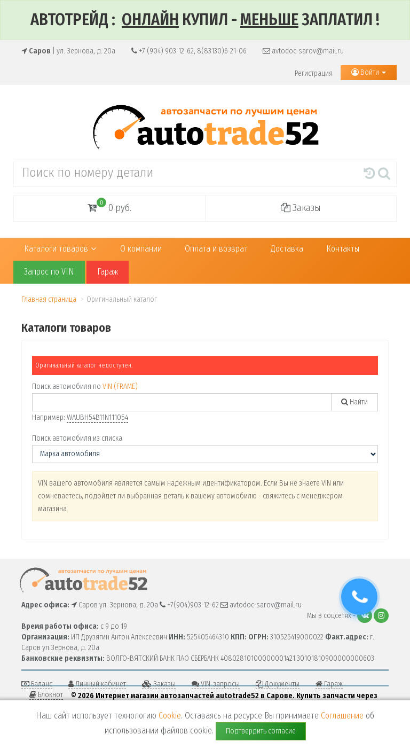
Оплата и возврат (216, 249)
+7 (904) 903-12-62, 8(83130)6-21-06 (189, 51)
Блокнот (46, 694)
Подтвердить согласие (261, 731)
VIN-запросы (216, 684)
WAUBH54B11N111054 (97, 417)
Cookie (170, 715)
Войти (368, 72)
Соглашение (342, 715)
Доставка (287, 249)
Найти (354, 402)
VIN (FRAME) (120, 386)
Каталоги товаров (60, 249)
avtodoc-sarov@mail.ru (303, 51)
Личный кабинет (97, 684)
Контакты (342, 249)
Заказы (301, 208)
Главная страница (48, 299)
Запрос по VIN (49, 272)
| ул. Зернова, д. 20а (68, 51)
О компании (141, 249)
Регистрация (314, 73)
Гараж (107, 272)
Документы (277, 684)
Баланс (36, 684)
